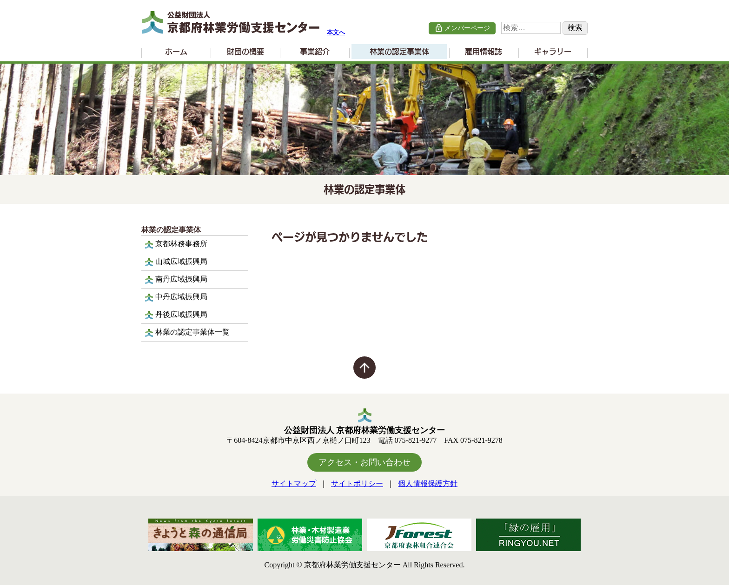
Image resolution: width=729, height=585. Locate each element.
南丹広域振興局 (181, 279)
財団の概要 (245, 51)
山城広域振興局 (181, 261)
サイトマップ (294, 483)
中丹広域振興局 (181, 297)
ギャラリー (552, 51)
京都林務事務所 (181, 244)
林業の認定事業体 (399, 51)
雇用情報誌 (483, 51)
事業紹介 (315, 51)
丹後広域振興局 (181, 314)
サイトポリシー (357, 483)
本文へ (336, 32)
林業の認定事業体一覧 (192, 332)
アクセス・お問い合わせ (364, 462)
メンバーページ (462, 28)
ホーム (176, 51)
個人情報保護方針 (427, 483)
